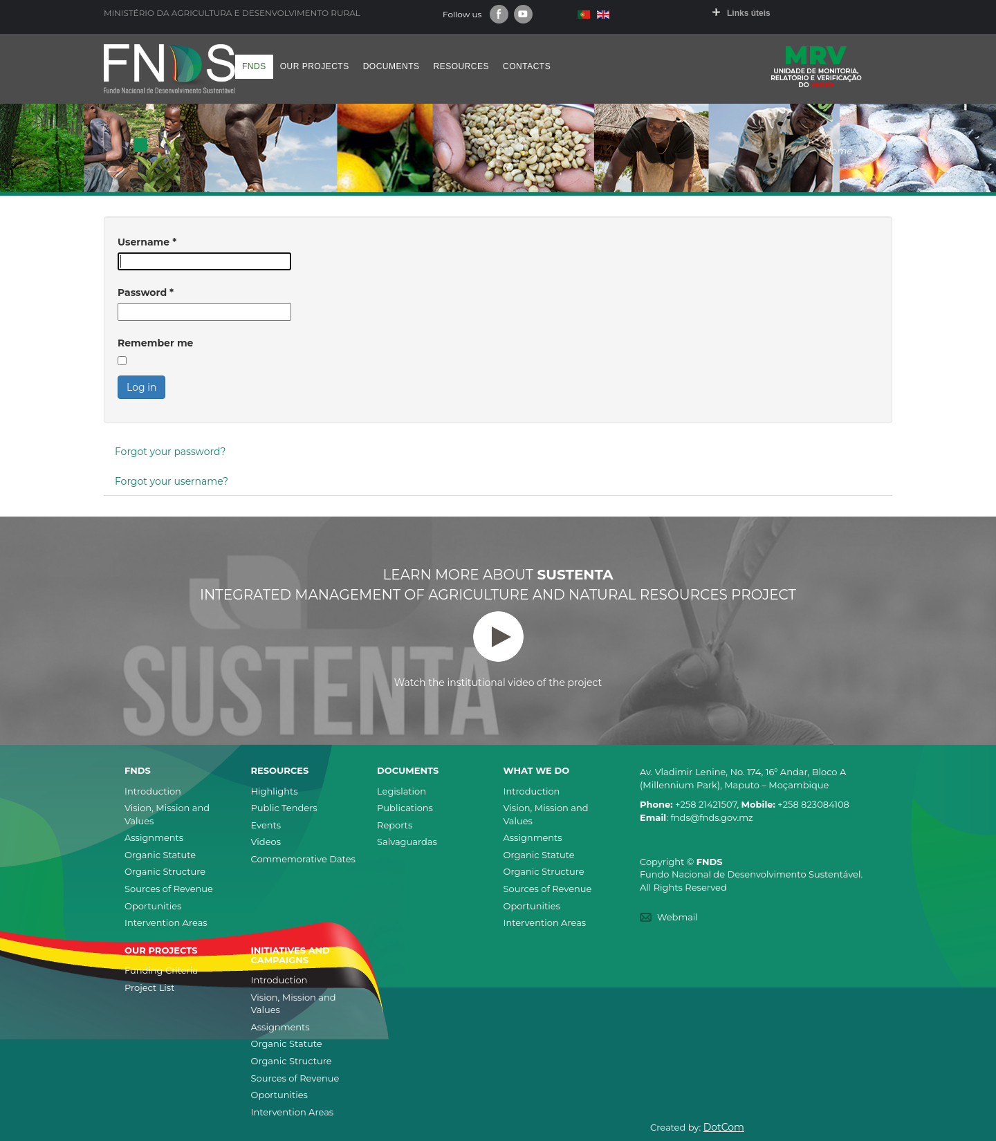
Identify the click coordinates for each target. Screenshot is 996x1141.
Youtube (523, 14)
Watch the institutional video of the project (498, 650)
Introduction (152, 791)
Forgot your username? (171, 481)
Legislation (401, 791)
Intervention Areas (166, 922)
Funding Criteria (161, 970)
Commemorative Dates (303, 858)
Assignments (153, 837)
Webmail (677, 916)
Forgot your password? (170, 451)
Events (266, 825)
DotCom (723, 1127)
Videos (266, 841)
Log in (141, 387)
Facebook (499, 14)
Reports (394, 825)
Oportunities (152, 905)
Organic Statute (160, 854)
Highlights (274, 791)
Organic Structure (164, 871)
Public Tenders (284, 807)
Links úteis (749, 13)
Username (147, 242)
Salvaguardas (407, 841)
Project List (149, 987)
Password (146, 292)
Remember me (155, 343)
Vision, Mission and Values (167, 814)
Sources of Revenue (168, 888)
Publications (405, 807)
